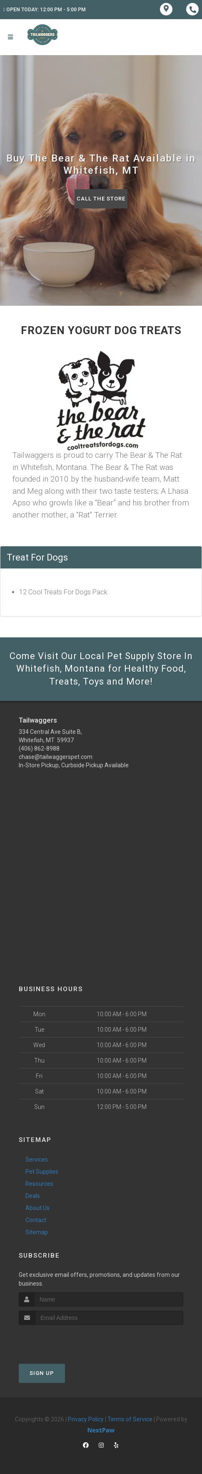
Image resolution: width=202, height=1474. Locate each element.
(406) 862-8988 (39, 748)
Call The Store (101, 198)
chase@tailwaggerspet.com (55, 756)
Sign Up (42, 1373)
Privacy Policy (86, 1419)
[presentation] (63, 1340)
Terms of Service (129, 1419)
